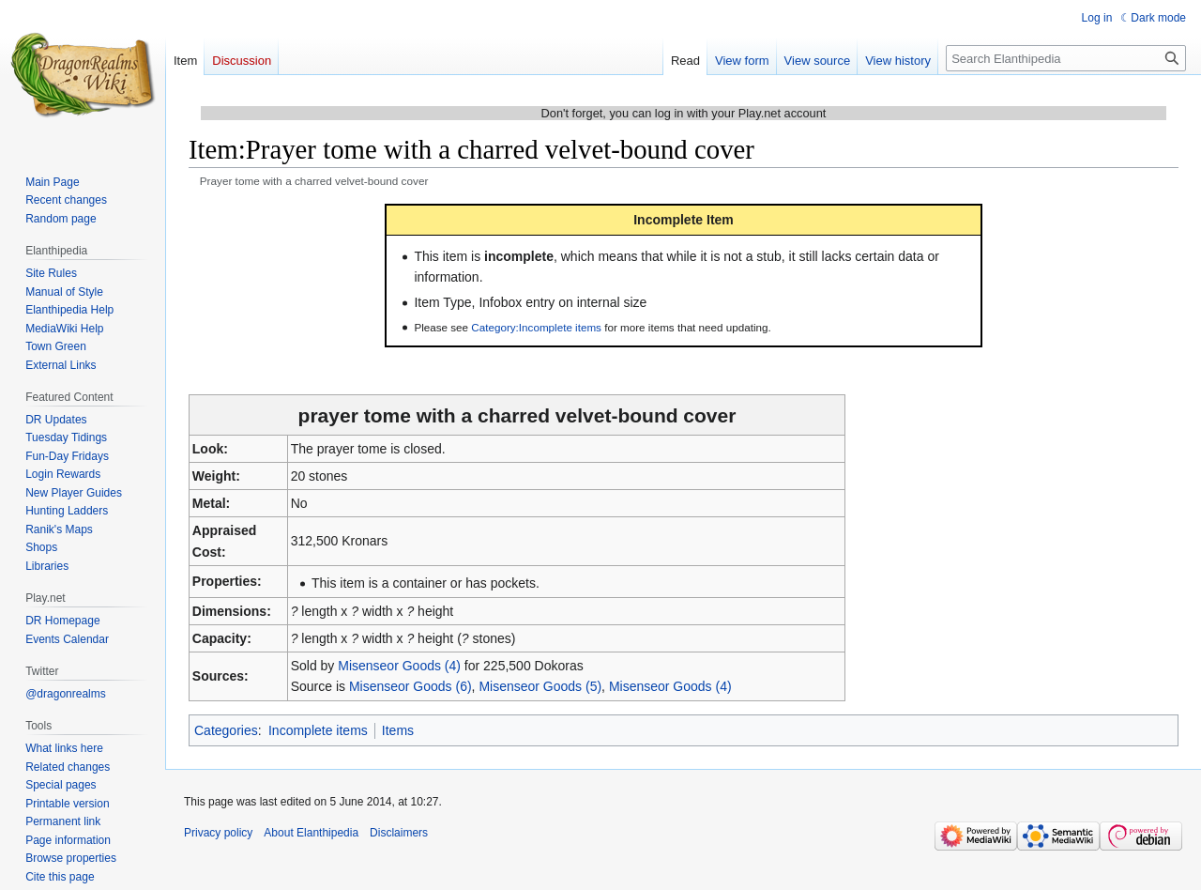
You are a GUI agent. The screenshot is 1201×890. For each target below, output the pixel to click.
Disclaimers (399, 832)
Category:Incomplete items (536, 327)
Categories (226, 730)
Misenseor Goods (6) (410, 686)
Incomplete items (318, 730)
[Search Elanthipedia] (1066, 58)
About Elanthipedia (311, 832)
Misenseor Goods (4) (399, 665)
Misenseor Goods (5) (540, 686)
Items (398, 730)
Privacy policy (218, 832)
